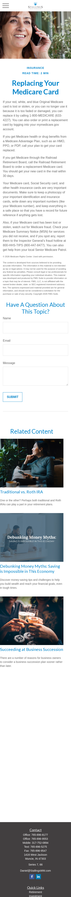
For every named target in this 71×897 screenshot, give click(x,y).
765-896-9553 (39, 838)
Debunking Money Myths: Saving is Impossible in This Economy (30, 568)
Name (7, 318)
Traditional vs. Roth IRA (21, 491)
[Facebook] (31, 876)
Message (9, 363)
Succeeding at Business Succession (31, 649)
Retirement (35, 892)
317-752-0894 (40, 842)
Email (6, 340)
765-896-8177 (39, 834)
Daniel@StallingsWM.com (35, 870)
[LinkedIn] (38, 876)
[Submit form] (12, 397)
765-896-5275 (38, 846)
